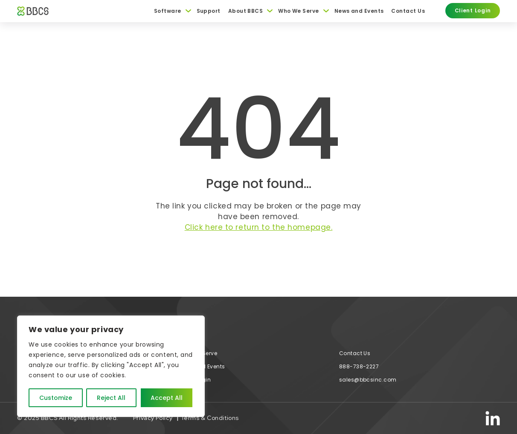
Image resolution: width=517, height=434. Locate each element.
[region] (111, 366)
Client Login (194, 379)
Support (209, 11)
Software (167, 11)
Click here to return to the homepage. (259, 227)
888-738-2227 (359, 366)
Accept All (167, 397)
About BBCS (245, 11)
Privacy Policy (153, 418)
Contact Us (408, 11)
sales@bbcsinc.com (368, 379)
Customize (55, 397)
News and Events (359, 11)
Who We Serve (298, 11)
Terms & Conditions (210, 418)
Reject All (111, 397)
